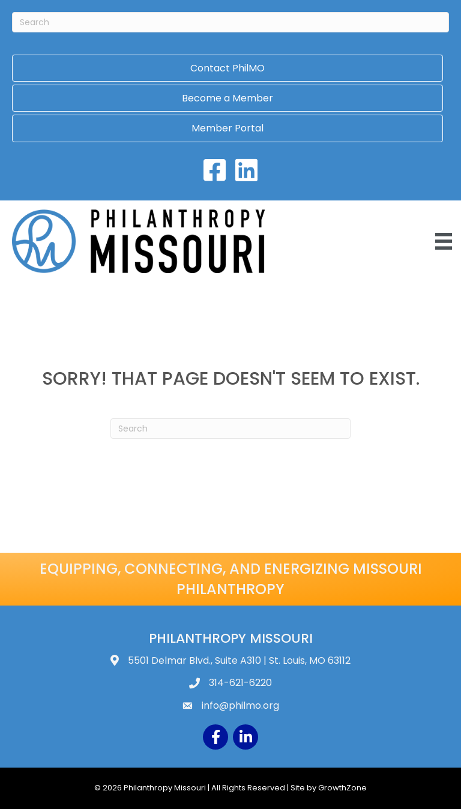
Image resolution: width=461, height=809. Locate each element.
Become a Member (227, 98)
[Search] (230, 22)
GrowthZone (342, 787)
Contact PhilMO (227, 68)
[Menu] (443, 241)
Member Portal (227, 128)
